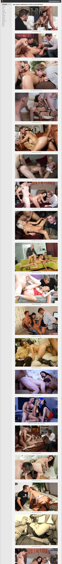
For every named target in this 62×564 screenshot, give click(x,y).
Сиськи (3, 7)
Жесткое (3, 10)
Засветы (3, 11)
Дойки (3, 14)
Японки (3, 22)
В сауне (3, 24)
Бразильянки (4, 20)
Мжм (3, 26)
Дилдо (3, 23)
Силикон (3, 16)
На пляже (3, 15)
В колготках (4, 12)
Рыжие (3, 19)
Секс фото (3, 6)
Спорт (3, 8)
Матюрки (3, 18)
